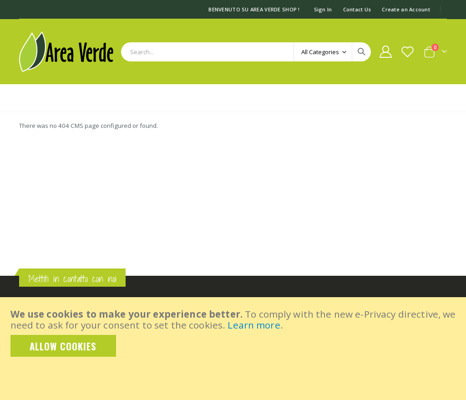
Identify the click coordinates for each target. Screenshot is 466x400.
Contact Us (357, 9)
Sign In (323, 9)
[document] (233, 333)
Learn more (254, 325)
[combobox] (246, 51)
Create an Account (406, 9)
